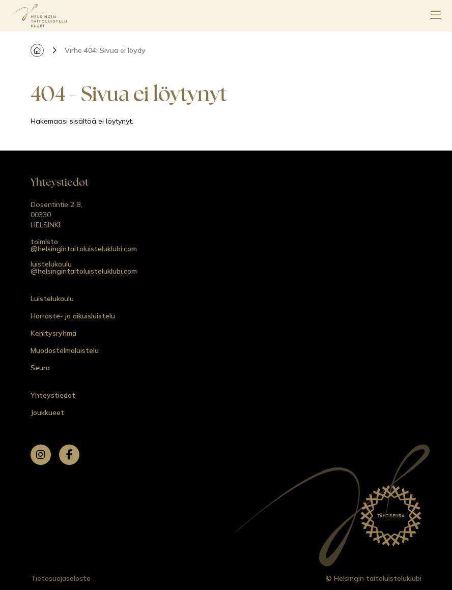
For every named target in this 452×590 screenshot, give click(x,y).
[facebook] (69, 455)
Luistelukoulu (52, 298)
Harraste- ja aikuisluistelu (73, 315)
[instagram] (41, 455)
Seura (40, 367)
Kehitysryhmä (53, 333)
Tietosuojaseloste (61, 578)
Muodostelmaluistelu (65, 350)
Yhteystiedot (53, 395)
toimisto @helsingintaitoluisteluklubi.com (84, 245)
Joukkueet (47, 412)
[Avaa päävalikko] (436, 16)
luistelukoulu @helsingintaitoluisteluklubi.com (84, 267)
